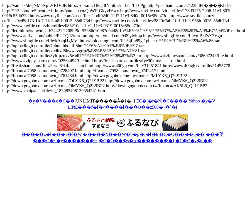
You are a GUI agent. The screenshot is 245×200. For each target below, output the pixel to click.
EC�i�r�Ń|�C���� (162, 101)
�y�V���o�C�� (51, 101)
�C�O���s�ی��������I (136, 140)
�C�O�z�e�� (193, 140)
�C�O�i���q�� (182, 134)
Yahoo (194, 101)
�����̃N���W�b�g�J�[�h (120, 134)
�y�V (208, 101)
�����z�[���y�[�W (51, 134)
